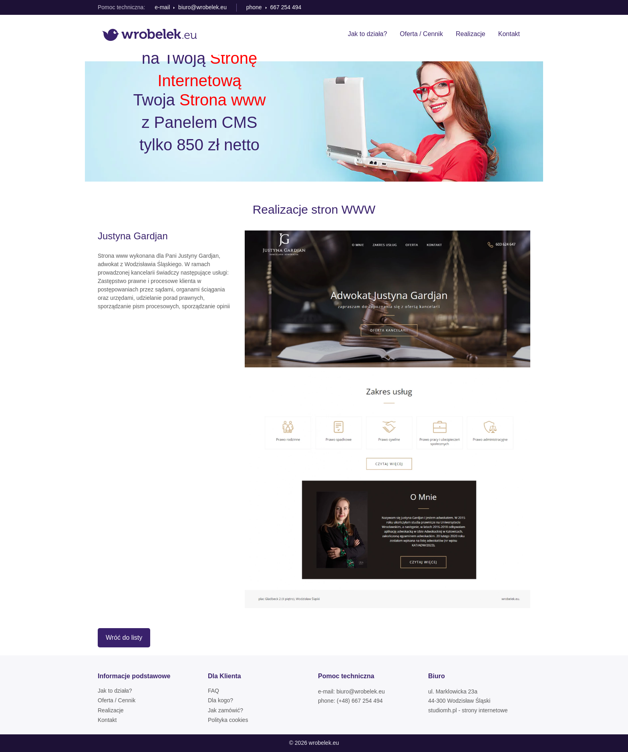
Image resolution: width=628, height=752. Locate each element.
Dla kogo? (220, 700)
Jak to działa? (367, 33)
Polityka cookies (228, 720)
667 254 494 (285, 7)
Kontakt (509, 33)
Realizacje (470, 33)
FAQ (213, 690)
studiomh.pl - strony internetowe (467, 710)
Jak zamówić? (225, 710)
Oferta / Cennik (421, 33)
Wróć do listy (124, 637)
